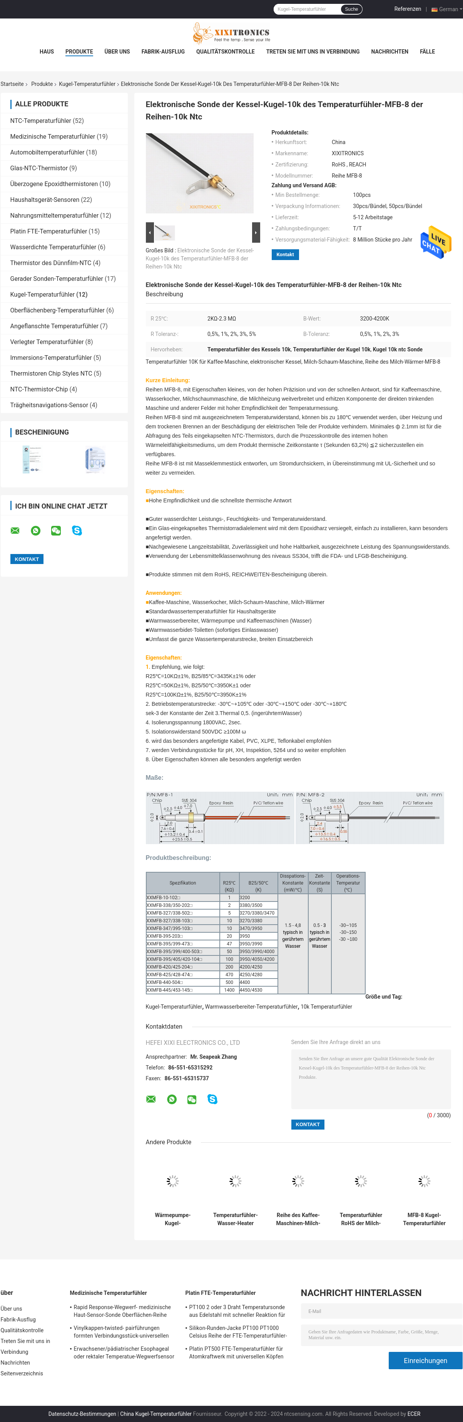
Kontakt (285, 254)
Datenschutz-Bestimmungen (82, 1414)
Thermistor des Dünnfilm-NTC (51, 263)
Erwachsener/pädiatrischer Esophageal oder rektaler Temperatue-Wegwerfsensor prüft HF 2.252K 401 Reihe (124, 1354)
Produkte (79, 52)
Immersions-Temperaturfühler (51, 357)
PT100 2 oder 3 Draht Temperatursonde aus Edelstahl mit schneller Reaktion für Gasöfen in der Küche (237, 1312)
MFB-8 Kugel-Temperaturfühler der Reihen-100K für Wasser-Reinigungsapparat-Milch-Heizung (424, 1219)
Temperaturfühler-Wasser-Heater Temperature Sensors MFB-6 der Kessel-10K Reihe (235, 1219)
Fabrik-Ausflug (163, 52)
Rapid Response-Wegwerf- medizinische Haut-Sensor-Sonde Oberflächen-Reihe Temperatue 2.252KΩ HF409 (122, 1312)
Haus (47, 52)
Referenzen (407, 9)
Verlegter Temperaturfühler (47, 342)
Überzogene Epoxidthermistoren (54, 184)
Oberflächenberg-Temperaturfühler (57, 310)
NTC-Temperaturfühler (41, 120)
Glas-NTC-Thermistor (39, 168)
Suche (351, 9)
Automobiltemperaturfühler (47, 152)
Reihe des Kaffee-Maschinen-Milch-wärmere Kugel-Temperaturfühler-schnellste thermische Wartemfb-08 (298, 1219)
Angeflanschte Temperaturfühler (54, 326)
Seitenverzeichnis (22, 1373)
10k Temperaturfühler (326, 1007)
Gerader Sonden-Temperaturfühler (56, 278)
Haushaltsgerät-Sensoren (45, 199)
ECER (414, 1414)
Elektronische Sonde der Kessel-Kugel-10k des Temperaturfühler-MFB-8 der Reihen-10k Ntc (200, 258)
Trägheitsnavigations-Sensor (49, 405)
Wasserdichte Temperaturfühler (53, 247)
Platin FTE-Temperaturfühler (48, 231)
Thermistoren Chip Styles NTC (51, 373)
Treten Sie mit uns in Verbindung (313, 52)
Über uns (117, 52)
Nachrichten (390, 52)
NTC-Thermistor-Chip (39, 389)
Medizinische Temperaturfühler (52, 136)
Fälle (427, 52)
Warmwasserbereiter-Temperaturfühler (251, 1007)
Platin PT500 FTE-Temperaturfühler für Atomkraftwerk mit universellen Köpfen (236, 1353)
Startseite (12, 84)
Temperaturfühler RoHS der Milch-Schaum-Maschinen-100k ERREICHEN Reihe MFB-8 (361, 1219)
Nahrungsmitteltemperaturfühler (54, 215)
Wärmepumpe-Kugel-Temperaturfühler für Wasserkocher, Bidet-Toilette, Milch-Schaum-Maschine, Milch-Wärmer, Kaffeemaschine (173, 1219)
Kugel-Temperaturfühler (87, 84)
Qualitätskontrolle (225, 52)
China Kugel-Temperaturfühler (156, 1414)
